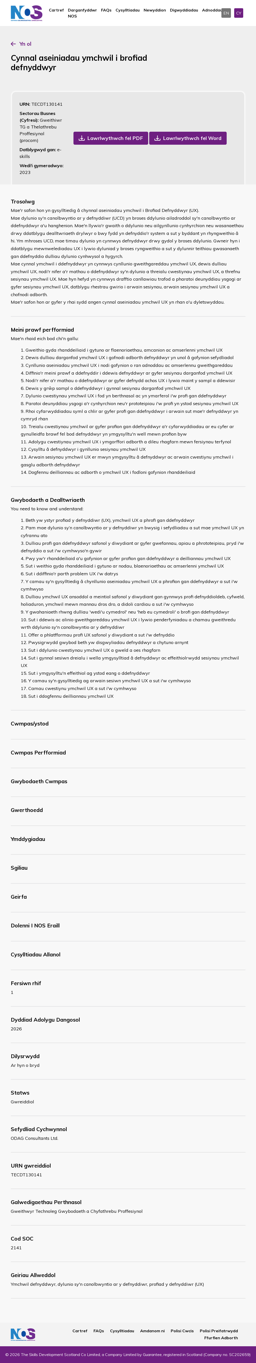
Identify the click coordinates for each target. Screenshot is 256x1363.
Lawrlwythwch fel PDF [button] (115, 138)
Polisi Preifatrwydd (219, 1330)
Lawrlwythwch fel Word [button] (192, 138)
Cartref (56, 9)
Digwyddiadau (184, 9)
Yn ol (25, 43)
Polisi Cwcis (182, 1330)
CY (238, 12)
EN (226, 12)
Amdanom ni (152, 1330)
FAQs (106, 9)
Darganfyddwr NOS (82, 12)
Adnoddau (212, 9)
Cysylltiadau (128, 9)
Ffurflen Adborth (221, 1337)
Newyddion (155, 9)
